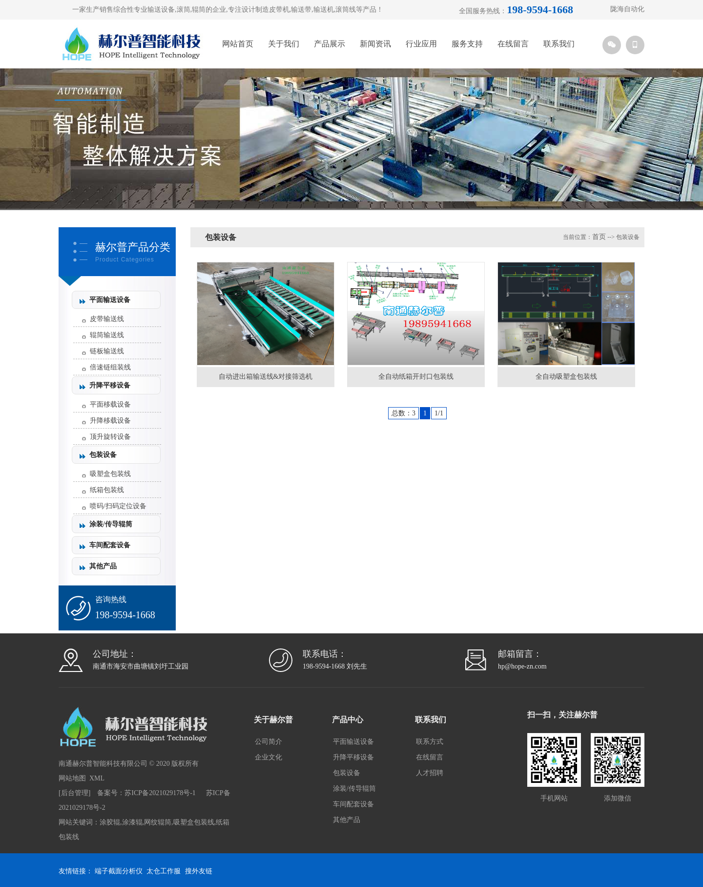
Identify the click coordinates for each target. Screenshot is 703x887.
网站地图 (72, 778)
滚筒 (183, 9)
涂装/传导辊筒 (110, 524)
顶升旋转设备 (110, 436)
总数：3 (403, 413)
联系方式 (429, 741)
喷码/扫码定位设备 (118, 506)
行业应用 (421, 44)
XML (96, 778)
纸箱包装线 (107, 490)
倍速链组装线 (110, 367)
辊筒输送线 (107, 335)
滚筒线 (345, 9)
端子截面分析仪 (119, 871)
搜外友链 (198, 871)
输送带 (301, 9)
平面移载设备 (110, 404)
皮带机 (279, 9)
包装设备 (103, 454)
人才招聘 (429, 773)
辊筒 (199, 9)
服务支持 (467, 44)
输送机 (323, 9)
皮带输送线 (107, 319)
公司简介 (268, 741)
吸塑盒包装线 (110, 473)
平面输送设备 (109, 299)
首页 (599, 236)
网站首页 (237, 44)
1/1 (438, 413)
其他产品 (103, 566)
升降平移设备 (109, 385)
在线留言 (513, 44)
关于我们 (283, 44)
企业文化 (268, 757)
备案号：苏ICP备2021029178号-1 (146, 793)
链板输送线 (107, 351)
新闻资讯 (375, 44)
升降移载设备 (110, 420)
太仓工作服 (163, 871)
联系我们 (559, 44)
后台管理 (74, 793)
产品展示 (329, 44)
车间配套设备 (109, 545)
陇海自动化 (627, 9)
